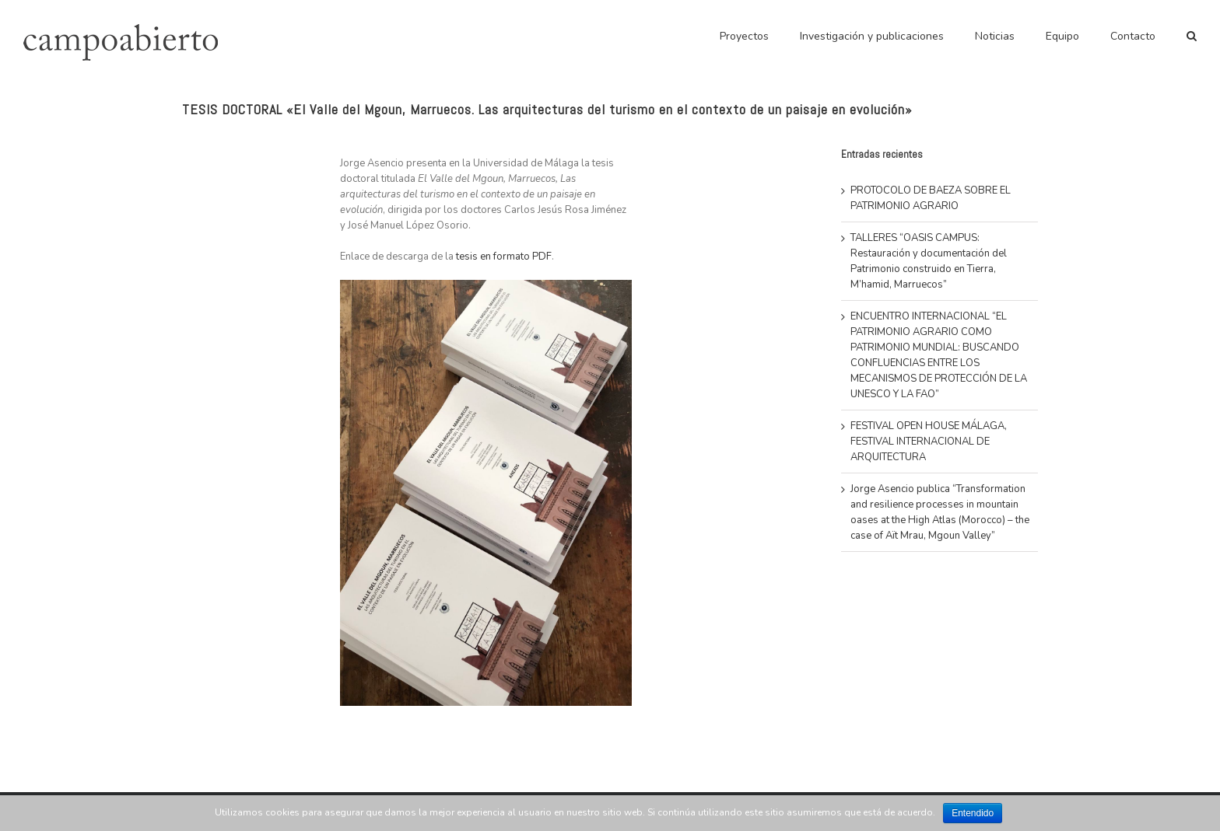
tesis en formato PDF (504, 257)
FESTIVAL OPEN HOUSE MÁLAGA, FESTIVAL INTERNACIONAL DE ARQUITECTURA (928, 441)
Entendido (973, 813)
